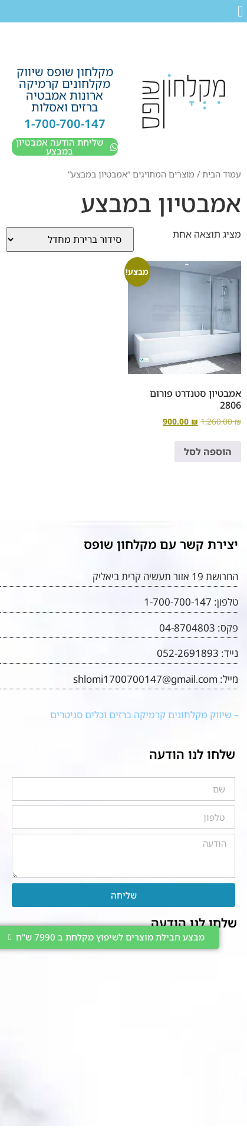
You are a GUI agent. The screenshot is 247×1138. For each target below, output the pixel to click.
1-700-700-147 (65, 123)
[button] (241, 11)
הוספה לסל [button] (208, 451)
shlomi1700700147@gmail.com (145, 679)
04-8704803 (187, 627)
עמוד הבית (221, 174)
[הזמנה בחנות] (70, 239)
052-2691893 (188, 653)
